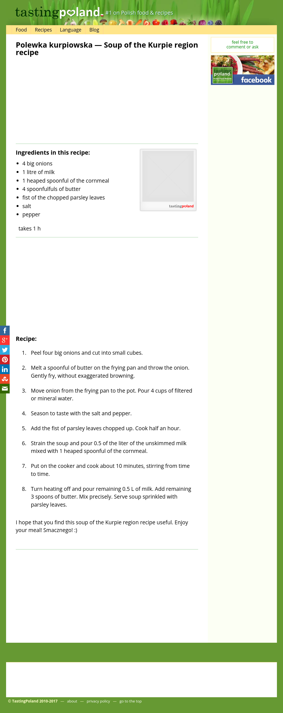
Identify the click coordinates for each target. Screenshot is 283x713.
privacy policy (98, 701)
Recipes (43, 30)
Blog (94, 30)
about (72, 701)
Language (71, 30)
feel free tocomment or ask (243, 44)
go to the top (130, 701)
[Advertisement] (61, 100)
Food (21, 30)
